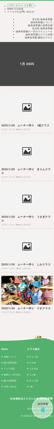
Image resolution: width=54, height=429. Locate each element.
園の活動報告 (25, 129)
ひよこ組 (33, 357)
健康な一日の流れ (12, 375)
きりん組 (33, 380)
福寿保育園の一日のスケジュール (34, 31)
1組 (31, 386)
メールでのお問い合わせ (20, 11)
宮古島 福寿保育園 (42, 19)
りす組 (32, 363)
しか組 (32, 375)
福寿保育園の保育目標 (40, 25)
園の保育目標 (10, 363)
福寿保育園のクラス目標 (39, 34)
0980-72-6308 (15, 9)
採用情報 (42, 407)
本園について (10, 357)
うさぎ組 (33, 368)
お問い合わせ (10, 386)
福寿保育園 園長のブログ (39, 37)
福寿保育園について (42, 22)
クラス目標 (9, 368)
